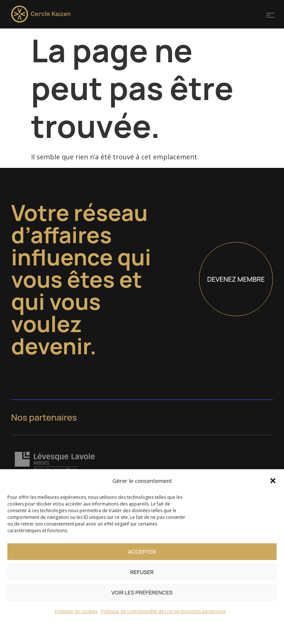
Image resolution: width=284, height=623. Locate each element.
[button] (273, 480)
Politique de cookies (76, 611)
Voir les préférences (142, 592)
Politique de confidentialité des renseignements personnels (163, 611)
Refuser (142, 572)
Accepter (142, 552)
